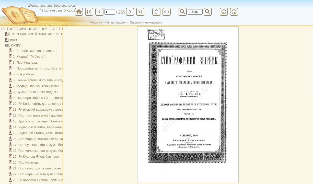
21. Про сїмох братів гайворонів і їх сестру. (45, 168)
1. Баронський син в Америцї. (35, 51)
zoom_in (207, 11)
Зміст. (13, 40)
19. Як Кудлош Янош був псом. (36, 156)
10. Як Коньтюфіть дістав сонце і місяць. (44, 104)
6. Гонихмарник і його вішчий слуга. (40, 80)
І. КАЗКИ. (15, 45)
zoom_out (182, 11)
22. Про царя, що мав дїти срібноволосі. (43, 174)
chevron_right (130, 11)
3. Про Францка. (25, 62)
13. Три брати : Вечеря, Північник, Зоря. (43, 121)
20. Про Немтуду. (26, 162)
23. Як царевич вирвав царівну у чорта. (43, 180)
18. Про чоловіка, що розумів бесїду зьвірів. (46, 151)
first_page (89, 11)
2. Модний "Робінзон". (29, 57)
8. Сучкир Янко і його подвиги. (36, 92)
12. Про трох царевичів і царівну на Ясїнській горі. (51, 115)
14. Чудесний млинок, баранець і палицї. (44, 127)
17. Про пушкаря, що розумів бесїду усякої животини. (54, 145)
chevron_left (99, 11)
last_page (140, 11)
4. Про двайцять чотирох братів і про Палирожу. (50, 68)
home (79, 11)
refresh (223, 11)
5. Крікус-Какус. (24, 74)
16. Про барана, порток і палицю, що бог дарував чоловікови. (60, 139)
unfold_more (156, 11)
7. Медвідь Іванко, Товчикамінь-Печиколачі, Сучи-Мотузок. (58, 86)
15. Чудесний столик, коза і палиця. (40, 133)
